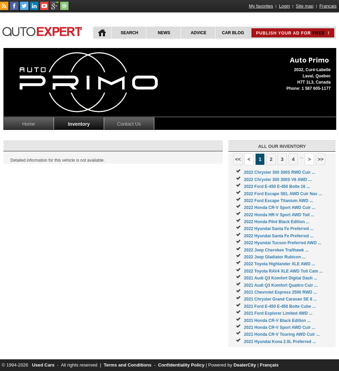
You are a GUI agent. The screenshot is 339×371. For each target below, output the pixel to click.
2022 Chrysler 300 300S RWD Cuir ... (279, 172)
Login (284, 6)
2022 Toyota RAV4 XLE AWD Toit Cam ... (283, 271)
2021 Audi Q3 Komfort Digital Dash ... (280, 278)
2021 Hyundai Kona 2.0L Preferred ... (280, 341)
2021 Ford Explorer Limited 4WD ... (278, 313)
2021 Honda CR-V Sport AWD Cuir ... (279, 327)
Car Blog (233, 32)
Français (328, 6)
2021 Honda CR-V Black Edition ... (277, 320)
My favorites (261, 6)
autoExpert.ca (43, 30)
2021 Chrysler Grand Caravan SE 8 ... (280, 299)
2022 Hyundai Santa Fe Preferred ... (278, 228)
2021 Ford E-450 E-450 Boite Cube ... (279, 306)
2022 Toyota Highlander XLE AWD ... (279, 263)
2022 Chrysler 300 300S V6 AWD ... (278, 179)
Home (28, 124)
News (164, 32)
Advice (198, 32)
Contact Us (129, 124)
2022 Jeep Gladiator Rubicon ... (274, 257)
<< (238, 159)
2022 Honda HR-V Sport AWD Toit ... (279, 214)
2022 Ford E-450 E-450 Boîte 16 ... (277, 186)
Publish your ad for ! (292, 33)
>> (320, 159)
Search (129, 32)
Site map (304, 6)
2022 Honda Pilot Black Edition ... (276, 221)
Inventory (79, 124)
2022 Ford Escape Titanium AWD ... (278, 200)
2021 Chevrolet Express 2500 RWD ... (280, 292)
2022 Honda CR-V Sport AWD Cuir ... (279, 207)
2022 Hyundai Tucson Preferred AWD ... (282, 242)
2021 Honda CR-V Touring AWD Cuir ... (282, 334)
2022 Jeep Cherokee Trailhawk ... (276, 250)
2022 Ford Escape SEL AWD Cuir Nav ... (283, 193)
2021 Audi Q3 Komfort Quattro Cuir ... (281, 285)
